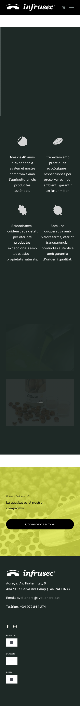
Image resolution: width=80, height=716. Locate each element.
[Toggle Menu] (71, 7)
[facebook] (7, 626)
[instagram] (15, 626)
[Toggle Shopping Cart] (63, 7)
